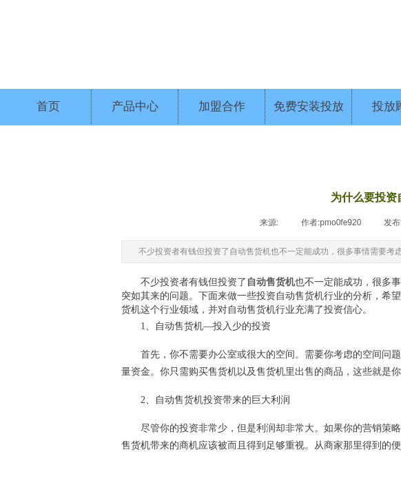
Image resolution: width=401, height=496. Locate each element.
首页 (48, 106)
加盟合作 (221, 106)
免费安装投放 (309, 106)
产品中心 (135, 106)
